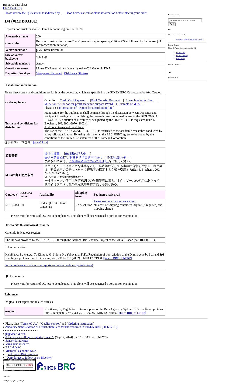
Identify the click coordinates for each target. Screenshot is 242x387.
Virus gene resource (17, 344)
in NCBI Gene (180, 59)
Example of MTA (129, 104)
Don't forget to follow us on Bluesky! (29, 357)
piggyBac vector (15, 333)
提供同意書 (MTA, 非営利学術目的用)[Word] (75, 157)
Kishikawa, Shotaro (76, 73)
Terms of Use (29, 323)
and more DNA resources (23, 354)
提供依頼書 (52, 153)
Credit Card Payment (72, 100)
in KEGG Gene (180, 53)
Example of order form (140, 100)
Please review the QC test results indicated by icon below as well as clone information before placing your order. (76, 13)
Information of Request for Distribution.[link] (86, 107)
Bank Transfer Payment (105, 100)
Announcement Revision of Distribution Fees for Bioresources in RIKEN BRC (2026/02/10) (61, 327)
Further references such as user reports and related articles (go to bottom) (49, 265)
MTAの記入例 (117, 157)
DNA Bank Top (12, 8)
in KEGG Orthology (182, 56)
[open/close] (40, 142)
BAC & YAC (13, 347)
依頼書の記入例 (76, 153)
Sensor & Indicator (16, 340)
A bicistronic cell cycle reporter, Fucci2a (29, 337)
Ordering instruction (80, 323)
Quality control (50, 323)
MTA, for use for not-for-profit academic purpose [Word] (80, 104)
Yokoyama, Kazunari (49, 73)
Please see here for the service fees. (115, 201)
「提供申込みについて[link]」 (89, 161)
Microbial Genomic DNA (20, 350)
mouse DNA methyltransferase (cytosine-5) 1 (189, 39)
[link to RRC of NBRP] (117, 258)
